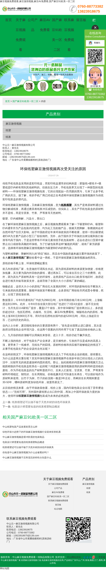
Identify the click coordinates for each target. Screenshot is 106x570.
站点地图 (58, 509)
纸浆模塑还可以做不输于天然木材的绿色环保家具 (41, 402)
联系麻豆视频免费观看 (58, 500)
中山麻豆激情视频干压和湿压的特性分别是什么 (26, 457)
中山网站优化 (74, 557)
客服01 (94, 43)
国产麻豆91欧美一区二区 (25, 101)
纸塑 (8, 130)
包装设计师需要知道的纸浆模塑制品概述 (36, 406)
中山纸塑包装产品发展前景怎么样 (19, 426)
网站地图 (4, 568)
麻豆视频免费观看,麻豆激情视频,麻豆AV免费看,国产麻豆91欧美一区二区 (37, 1)
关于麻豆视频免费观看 (58, 484)
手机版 (101, 557)
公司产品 (58, 488)
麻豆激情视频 (14, 123)
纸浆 (8, 137)
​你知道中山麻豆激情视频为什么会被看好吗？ (25, 452)
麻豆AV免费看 (58, 492)
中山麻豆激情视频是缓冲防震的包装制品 (23, 437)
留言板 (81, 20)
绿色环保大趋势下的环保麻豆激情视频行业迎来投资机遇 (31, 432)
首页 (8, 20)
